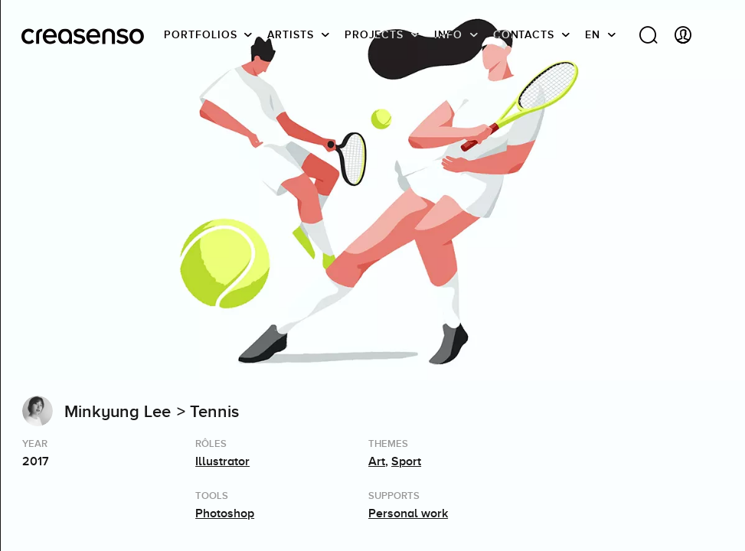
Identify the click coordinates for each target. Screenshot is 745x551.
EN (592, 34)
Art (376, 461)
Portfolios (200, 34)
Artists (290, 34)
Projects (374, 34)
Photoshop (224, 513)
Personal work (408, 513)
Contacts (523, 34)
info (448, 34)
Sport (406, 461)
